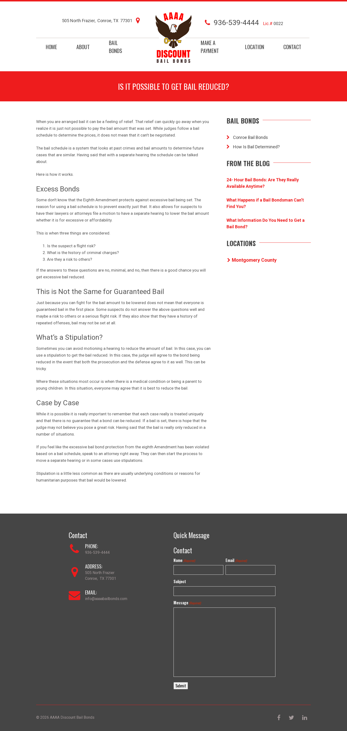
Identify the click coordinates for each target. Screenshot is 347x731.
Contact (292, 47)
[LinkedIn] (305, 718)
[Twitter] (292, 718)
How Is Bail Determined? (253, 146)
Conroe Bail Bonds (247, 137)
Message (187, 603)
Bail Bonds (115, 46)
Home (51, 47)
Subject (180, 581)
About (83, 47)
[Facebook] (279, 718)
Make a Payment (210, 46)
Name (184, 560)
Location (254, 47)
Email (236, 560)
